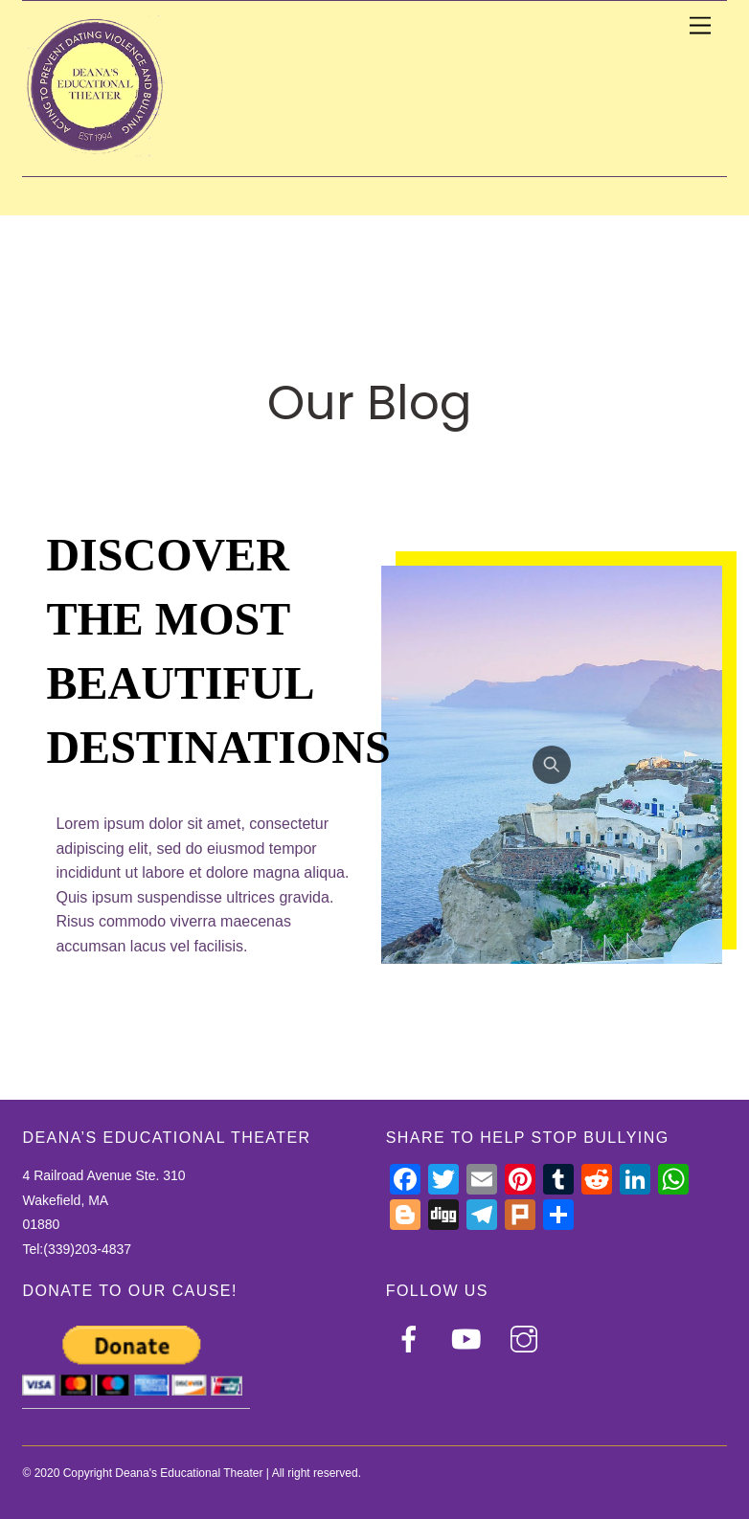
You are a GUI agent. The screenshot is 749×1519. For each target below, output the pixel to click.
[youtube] (469, 1339)
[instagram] (527, 1339)
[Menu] (700, 26)
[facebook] (412, 1339)
